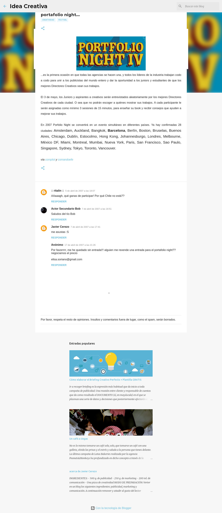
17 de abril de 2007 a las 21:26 (80, 245)
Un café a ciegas (78, 438)
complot (50, 159)
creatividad (48, 20)
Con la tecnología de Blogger (111, 508)
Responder (59, 201)
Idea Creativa (28, 6)
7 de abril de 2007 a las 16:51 (97, 209)
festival (62, 20)
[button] (43, 28)
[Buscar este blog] (201, 6)
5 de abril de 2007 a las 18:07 (80, 191)
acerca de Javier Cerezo (83, 471)
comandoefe (65, 159)
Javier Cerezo (60, 226)
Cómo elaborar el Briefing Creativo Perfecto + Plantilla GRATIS (105, 379)
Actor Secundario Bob (65, 208)
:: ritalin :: (57, 190)
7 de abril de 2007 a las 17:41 (85, 227)
